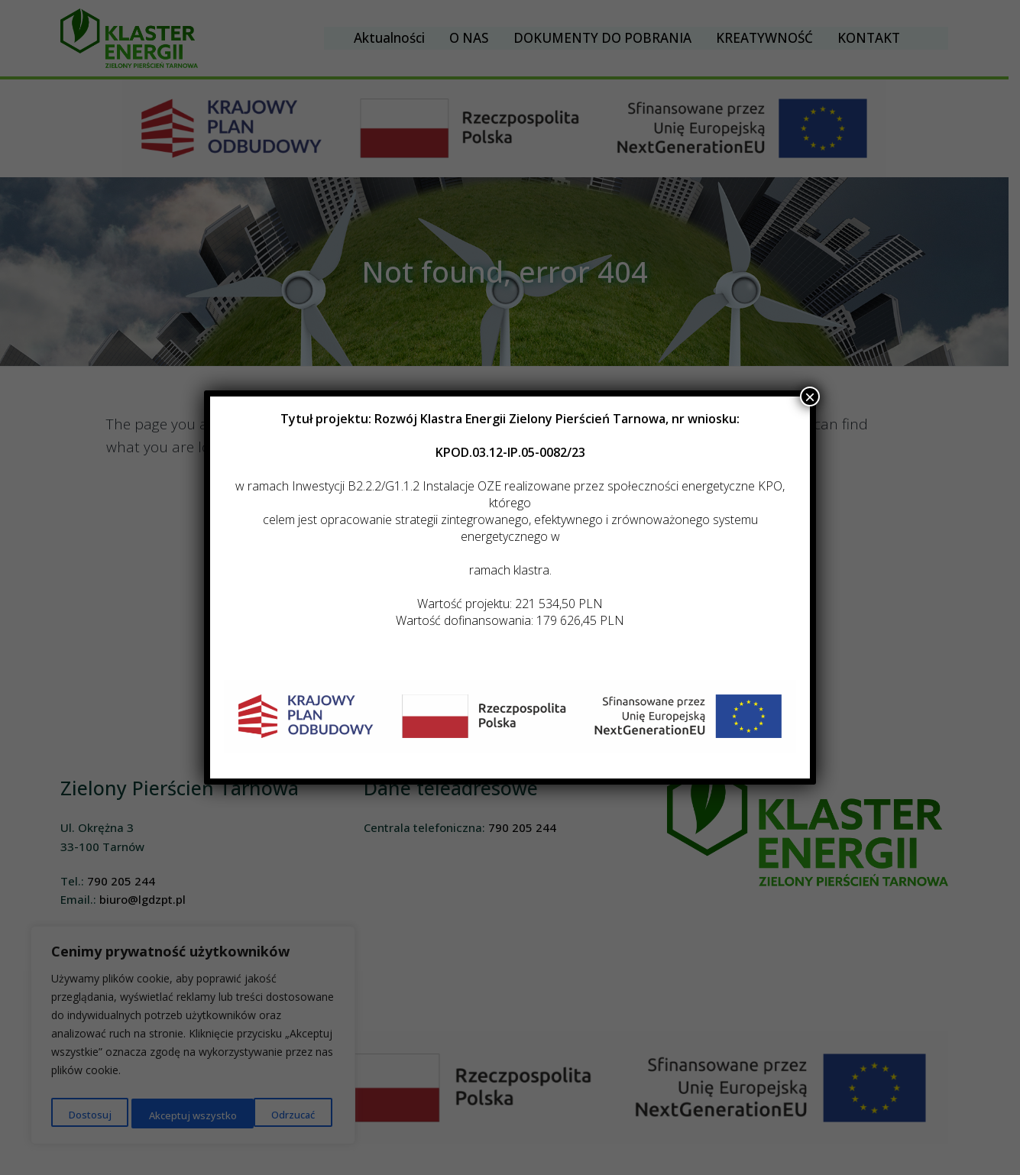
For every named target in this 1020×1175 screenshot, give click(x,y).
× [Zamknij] (810, 396)
